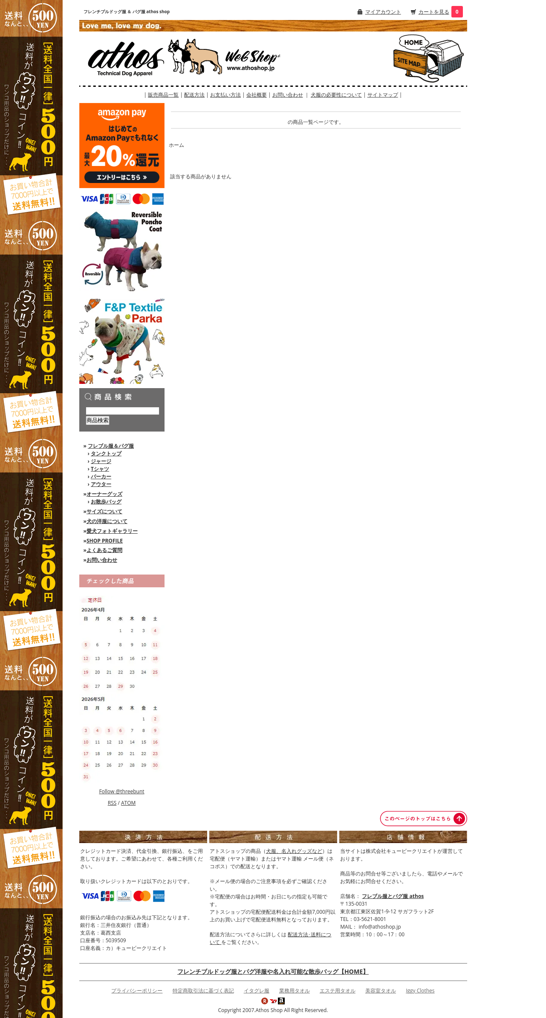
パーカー (101, 476)
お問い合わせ (287, 94)
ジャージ (101, 461)
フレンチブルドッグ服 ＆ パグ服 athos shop (127, 11)
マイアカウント (383, 11)
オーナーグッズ (104, 494)
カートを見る (434, 11)
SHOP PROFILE (105, 540)
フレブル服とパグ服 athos (393, 896)
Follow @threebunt (121, 791)
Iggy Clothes (420, 990)
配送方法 (194, 94)
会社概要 (256, 94)
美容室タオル (380, 990)
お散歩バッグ (106, 501)
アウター (101, 484)
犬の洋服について (107, 521)
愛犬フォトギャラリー (112, 531)
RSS (112, 802)
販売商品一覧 (163, 94)
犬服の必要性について (336, 94)
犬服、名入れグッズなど (294, 851)
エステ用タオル (337, 990)
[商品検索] (122, 411)
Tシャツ (100, 468)
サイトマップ (382, 94)
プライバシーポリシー (136, 990)
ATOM (128, 802)
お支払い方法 (225, 94)
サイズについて (104, 511)
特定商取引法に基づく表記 (203, 990)
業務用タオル (294, 990)
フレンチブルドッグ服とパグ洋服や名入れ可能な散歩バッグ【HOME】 (273, 971)
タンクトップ (106, 453)
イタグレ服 (256, 990)
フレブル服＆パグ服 (111, 445)
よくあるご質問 (104, 550)
